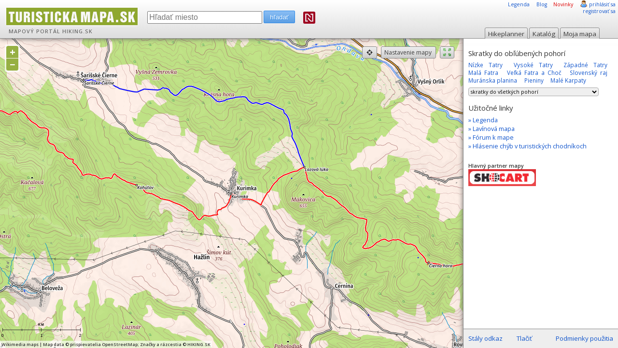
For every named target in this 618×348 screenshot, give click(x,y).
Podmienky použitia (584, 338)
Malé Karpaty (568, 80)
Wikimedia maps (20, 344)
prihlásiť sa (602, 4)
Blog (541, 4)
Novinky (563, 4)
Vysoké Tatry (533, 65)
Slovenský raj (588, 72)
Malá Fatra (483, 72)
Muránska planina (492, 80)
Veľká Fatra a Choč (534, 72)
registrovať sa (599, 11)
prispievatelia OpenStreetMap (104, 344)
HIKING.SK (77, 31)
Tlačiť (524, 338)
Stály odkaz (485, 338)
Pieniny (534, 80)
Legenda (519, 4)
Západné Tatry (585, 65)
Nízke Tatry (485, 65)
